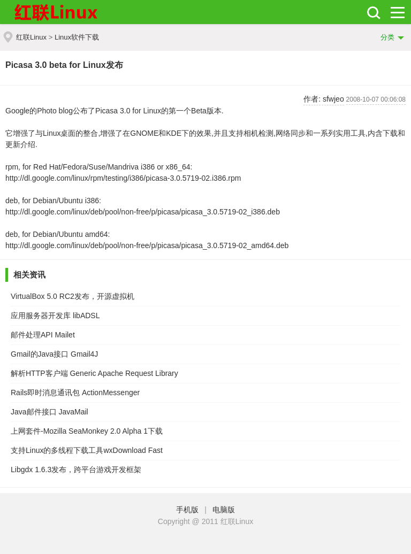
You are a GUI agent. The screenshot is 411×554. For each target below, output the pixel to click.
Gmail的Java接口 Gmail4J (54, 354)
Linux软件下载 (77, 37)
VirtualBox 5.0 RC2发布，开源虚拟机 (72, 296)
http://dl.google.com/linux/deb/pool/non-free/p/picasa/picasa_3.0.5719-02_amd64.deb (146, 245)
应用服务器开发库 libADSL (55, 315)
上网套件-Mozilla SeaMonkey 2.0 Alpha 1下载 (87, 431)
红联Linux (31, 37)
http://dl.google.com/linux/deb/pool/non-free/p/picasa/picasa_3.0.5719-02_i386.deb (142, 211)
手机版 (189, 509)
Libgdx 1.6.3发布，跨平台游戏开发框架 (76, 469)
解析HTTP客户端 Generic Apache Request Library (94, 373)
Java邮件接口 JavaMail (49, 411)
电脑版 (223, 509)
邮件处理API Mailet (43, 334)
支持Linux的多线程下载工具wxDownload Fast (87, 450)
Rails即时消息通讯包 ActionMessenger (75, 392)
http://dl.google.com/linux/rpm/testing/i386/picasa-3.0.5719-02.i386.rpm (123, 178)
